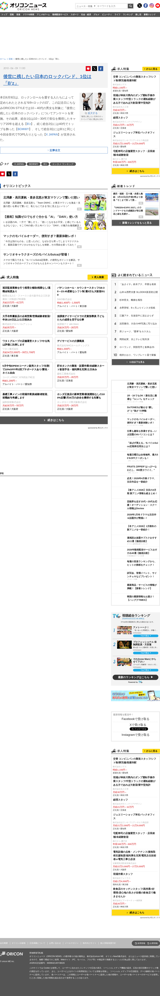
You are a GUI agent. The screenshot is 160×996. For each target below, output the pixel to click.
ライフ (117, 14)
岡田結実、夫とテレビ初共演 (134, 339)
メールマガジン (72, 943)
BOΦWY (23, 129)
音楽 (18, 14)
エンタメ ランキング (62, 164)
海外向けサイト (89, 943)
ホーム (3, 59)
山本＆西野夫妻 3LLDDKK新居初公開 (139, 292)
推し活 (138, 14)
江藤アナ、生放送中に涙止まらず (137, 315)
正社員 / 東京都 (26, 348)
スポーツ (75, 14)
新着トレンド (150, 14)
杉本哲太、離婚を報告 (131, 300)
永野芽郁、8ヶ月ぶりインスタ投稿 (137, 307)
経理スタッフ (120, 117)
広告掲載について (37, 943)
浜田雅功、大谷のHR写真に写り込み (138, 323)
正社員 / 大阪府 (26, 296)
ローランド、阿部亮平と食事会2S (137, 347)
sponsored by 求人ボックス (98, 428)
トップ (4, 14)
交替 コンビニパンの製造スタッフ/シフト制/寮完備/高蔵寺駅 (134, 78)
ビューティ (107, 14)
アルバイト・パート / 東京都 (81, 296)
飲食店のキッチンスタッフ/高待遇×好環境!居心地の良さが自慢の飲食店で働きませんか (134, 892)
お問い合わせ (55, 943)
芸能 (12, 14)
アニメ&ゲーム (43, 14)
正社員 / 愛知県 (81, 323)
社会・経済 (86, 14)
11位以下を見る (135, 362)
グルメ (96, 14)
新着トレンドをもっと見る (136, 222)
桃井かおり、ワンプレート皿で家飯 (138, 355)
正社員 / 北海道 (81, 373)
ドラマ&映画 (28, 14)
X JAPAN (52, 134)
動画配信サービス (60, 14)
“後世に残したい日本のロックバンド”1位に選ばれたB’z (93, 116)
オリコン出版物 (18, 943)
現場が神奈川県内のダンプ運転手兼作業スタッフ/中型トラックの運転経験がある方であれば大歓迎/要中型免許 (134, 99)
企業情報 (154, 943)
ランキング (128, 14)
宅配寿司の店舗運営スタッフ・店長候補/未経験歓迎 (134, 153)
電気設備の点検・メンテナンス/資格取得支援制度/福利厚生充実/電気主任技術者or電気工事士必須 (134, 855)
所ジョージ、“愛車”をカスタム (135, 331)
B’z (29, 124)
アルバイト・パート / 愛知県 (81, 346)
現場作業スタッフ (123, 874)
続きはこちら (56, 420)
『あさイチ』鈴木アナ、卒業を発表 (138, 284)
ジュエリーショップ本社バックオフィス (134, 134)
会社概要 (4, 943)
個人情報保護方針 (108, 943)
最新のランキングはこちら (133, 677)
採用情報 (141, 943)
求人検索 (99, 277)
